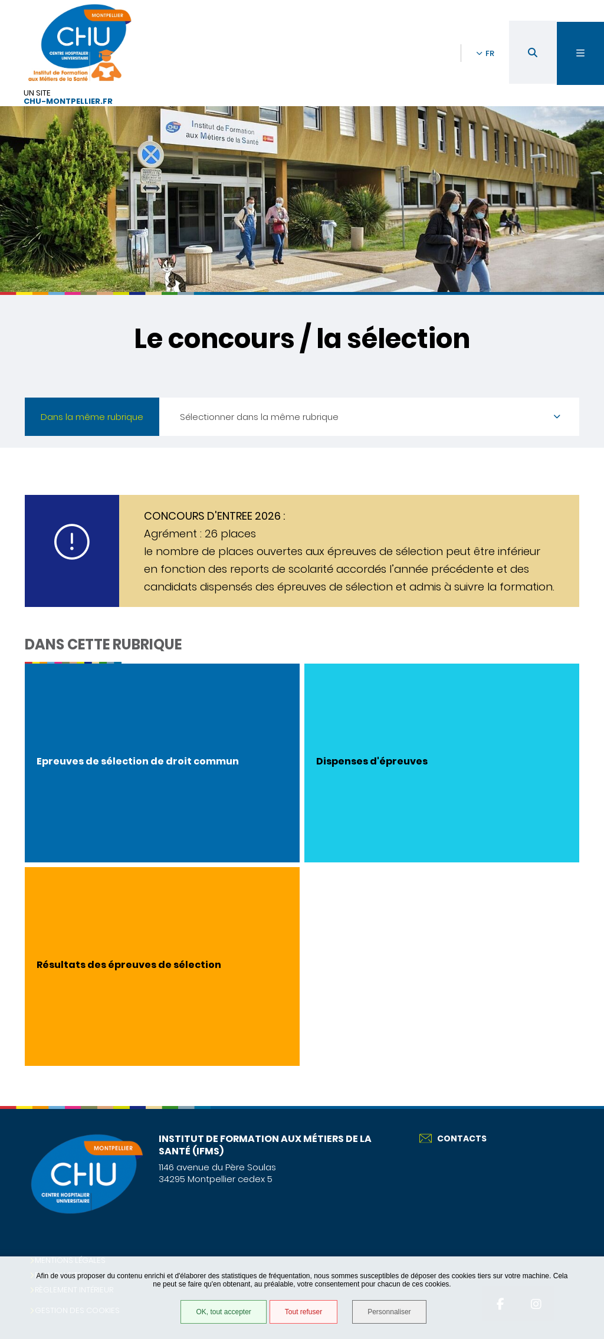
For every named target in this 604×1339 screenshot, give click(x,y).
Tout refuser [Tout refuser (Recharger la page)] (303, 1312)
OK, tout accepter (223, 1312)
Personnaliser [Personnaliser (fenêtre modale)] (389, 1312)
